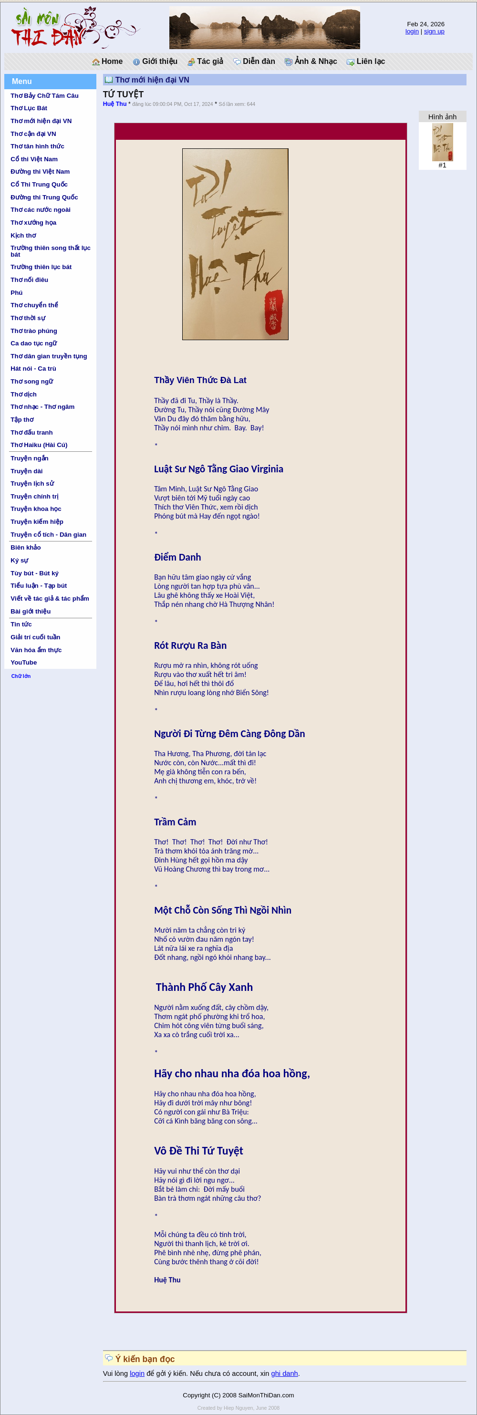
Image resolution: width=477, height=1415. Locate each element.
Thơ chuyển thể (34, 305)
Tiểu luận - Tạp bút (38, 585)
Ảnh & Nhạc (311, 61)
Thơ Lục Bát (28, 108)
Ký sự (19, 560)
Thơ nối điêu (29, 279)
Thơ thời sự (27, 318)
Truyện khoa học (35, 508)
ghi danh (284, 1373)
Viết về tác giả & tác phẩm (49, 598)
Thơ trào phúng (33, 330)
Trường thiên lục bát (41, 267)
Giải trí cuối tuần (35, 637)
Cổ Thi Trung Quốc (39, 184)
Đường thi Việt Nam (40, 171)
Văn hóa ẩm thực (36, 650)
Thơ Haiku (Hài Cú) (38, 444)
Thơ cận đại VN (33, 133)
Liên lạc (366, 61)
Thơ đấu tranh (31, 432)
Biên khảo (25, 547)
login (412, 31)
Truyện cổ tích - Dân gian (48, 534)
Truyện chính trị (34, 496)
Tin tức (20, 624)
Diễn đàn (254, 61)
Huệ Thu (115, 104)
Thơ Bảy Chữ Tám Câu (44, 95)
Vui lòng (116, 1373)
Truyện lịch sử (31, 483)
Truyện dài (26, 471)
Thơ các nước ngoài (40, 209)
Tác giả (205, 61)
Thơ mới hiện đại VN (41, 121)
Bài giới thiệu (30, 611)
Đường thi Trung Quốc (44, 197)
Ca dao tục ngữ (33, 343)
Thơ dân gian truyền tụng (48, 356)
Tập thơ (21, 419)
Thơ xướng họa (33, 222)
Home (107, 61)
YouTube (23, 662)
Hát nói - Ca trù (33, 368)
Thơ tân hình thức (37, 146)
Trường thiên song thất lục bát (50, 251)
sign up (434, 31)
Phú (16, 292)
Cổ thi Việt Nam (34, 159)
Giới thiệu (155, 61)
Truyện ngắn (29, 458)
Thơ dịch (23, 394)
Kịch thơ (22, 235)
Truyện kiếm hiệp (36, 521)
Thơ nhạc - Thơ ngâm (42, 406)
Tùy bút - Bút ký (34, 573)
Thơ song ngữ (31, 381)
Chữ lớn (21, 676)
